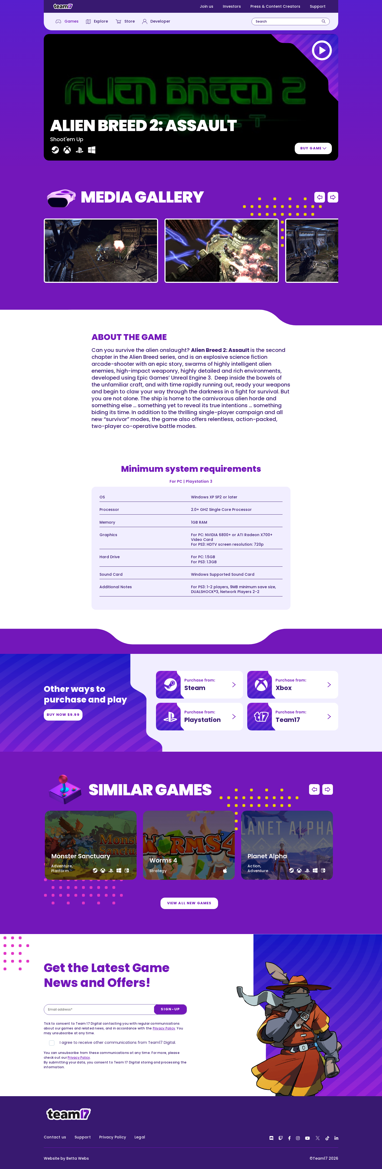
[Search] (324, 21)
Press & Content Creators (275, 6)
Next (333, 222)
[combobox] (290, 21)
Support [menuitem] (83, 1137)
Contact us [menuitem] (55, 1137)
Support (317, 6)
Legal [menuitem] (139, 1137)
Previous (319, 222)
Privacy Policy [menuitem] (112, 1137)
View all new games (189, 923)
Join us (206, 6)
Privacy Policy (164, 1053)
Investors (232, 6)
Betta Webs (77, 1158)
